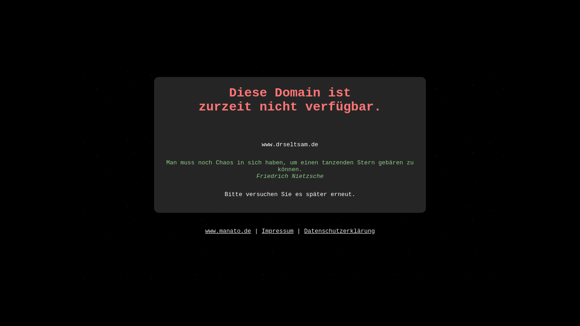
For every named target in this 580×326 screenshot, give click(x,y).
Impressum (278, 238)
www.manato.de (228, 238)
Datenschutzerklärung (339, 238)
